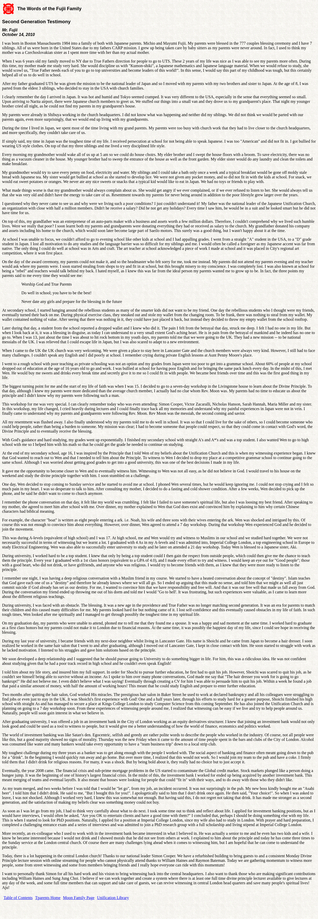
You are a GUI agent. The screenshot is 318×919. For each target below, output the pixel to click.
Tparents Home (48, 898)
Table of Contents (18, 898)
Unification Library (113, 898)
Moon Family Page (79, 898)
